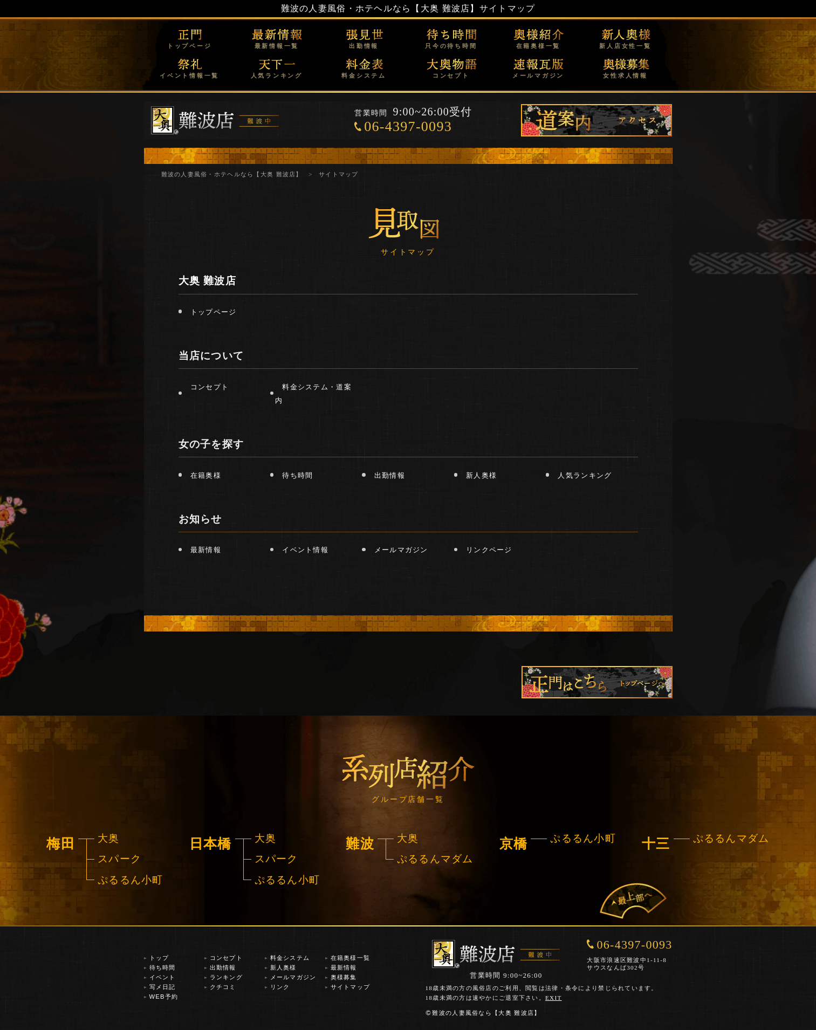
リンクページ (489, 550)
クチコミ (223, 987)
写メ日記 (162, 987)
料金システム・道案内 (313, 393)
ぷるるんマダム (435, 859)
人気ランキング (277, 75)
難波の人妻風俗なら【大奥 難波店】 (482, 1013)
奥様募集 (344, 977)
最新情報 (205, 550)
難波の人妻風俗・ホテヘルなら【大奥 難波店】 (380, 8)
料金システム (363, 75)
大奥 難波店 (207, 280)
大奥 (109, 838)
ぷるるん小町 (130, 880)
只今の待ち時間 (451, 46)
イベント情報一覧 (189, 75)
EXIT (553, 997)
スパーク (119, 859)
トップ (159, 958)
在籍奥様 (205, 475)
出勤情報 (364, 46)
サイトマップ (351, 987)
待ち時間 (297, 475)
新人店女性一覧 (625, 46)
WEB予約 (164, 996)
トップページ (189, 46)
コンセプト (451, 75)
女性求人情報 (625, 75)
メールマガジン (538, 75)
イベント (162, 977)
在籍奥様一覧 (538, 46)
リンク (280, 987)
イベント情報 (305, 550)
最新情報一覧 (277, 46)
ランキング (226, 977)
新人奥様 (481, 475)
